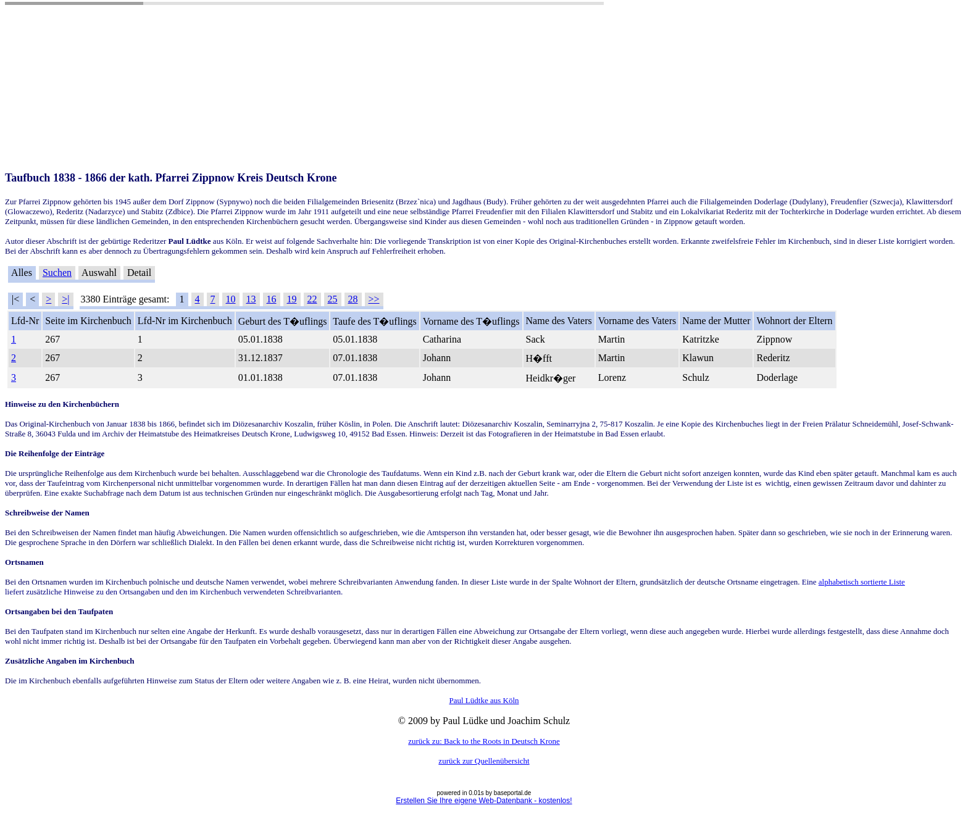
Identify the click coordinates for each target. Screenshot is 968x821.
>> (374, 299)
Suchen (57, 272)
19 (292, 299)
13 (251, 299)
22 (312, 299)
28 (353, 299)
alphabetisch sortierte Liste (862, 581)
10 (231, 299)
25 (333, 299)
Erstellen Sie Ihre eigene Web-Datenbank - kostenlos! (484, 800)
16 (272, 299)
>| (65, 299)
